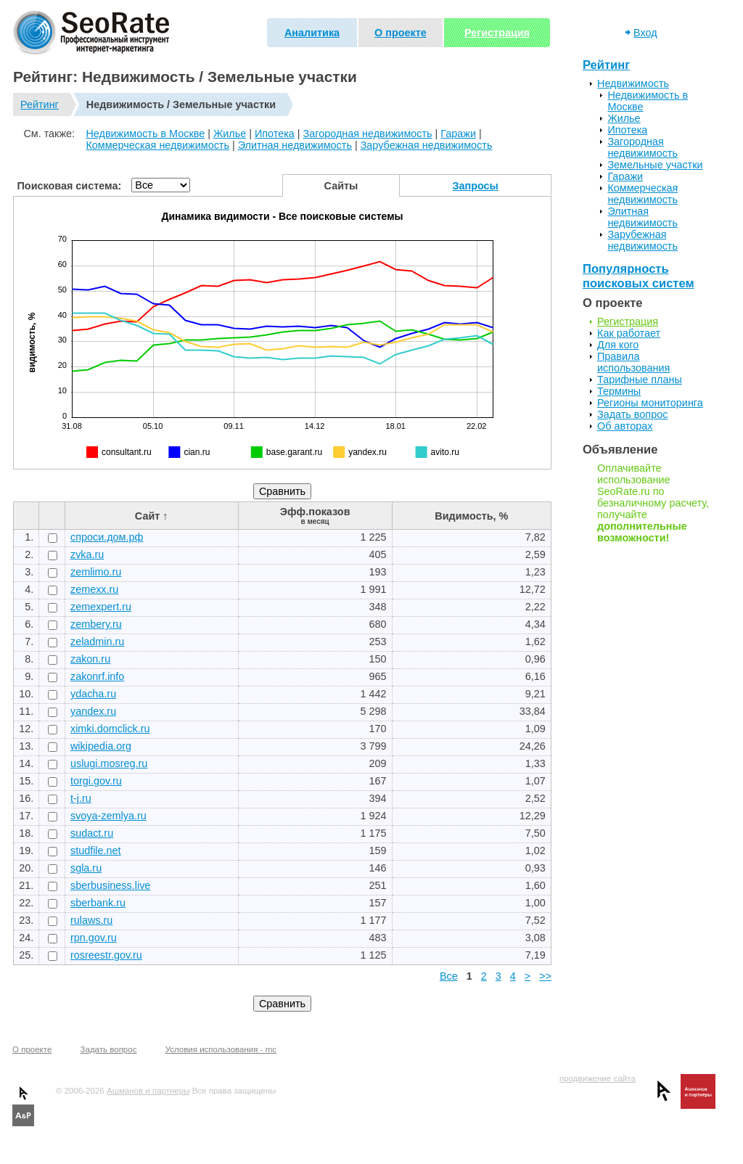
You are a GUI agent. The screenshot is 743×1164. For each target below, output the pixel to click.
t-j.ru (80, 798)
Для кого (618, 345)
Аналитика (312, 32)
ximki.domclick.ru (110, 728)
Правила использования (633, 362)
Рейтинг (39, 104)
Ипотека (275, 133)
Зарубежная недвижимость (427, 145)
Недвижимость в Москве (145, 133)
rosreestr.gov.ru (106, 955)
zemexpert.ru (100, 606)
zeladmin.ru (97, 641)
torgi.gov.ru (96, 781)
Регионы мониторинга (650, 403)
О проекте (400, 32)
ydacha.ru (93, 694)
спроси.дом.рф (106, 537)
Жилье (229, 133)
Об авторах (624, 426)
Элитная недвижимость (295, 145)
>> (545, 976)
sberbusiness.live (110, 885)
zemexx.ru (94, 589)
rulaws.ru (91, 920)
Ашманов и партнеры (148, 1090)
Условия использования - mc (220, 1049)
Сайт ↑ (151, 516)
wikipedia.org (100, 746)
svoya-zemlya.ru (108, 815)
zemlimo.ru (95, 572)
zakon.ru (90, 659)
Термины (619, 391)
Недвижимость (633, 83)
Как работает (628, 333)
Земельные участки (654, 165)
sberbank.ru (98, 903)
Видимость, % (471, 516)
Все (449, 976)
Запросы (475, 186)
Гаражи (458, 133)
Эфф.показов (315, 515)
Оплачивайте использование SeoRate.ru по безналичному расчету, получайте (653, 503)
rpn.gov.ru (93, 937)
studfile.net (95, 850)
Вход (645, 32)
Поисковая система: (69, 186)
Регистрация (497, 32)
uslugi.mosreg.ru (108, 763)
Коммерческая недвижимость (157, 145)
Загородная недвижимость (367, 133)
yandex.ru (93, 711)
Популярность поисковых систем (638, 276)
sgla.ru (86, 868)
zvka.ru (87, 554)
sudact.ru (91, 833)
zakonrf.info (97, 676)
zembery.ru (96, 624)
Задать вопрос (632, 414)
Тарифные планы (639, 379)
